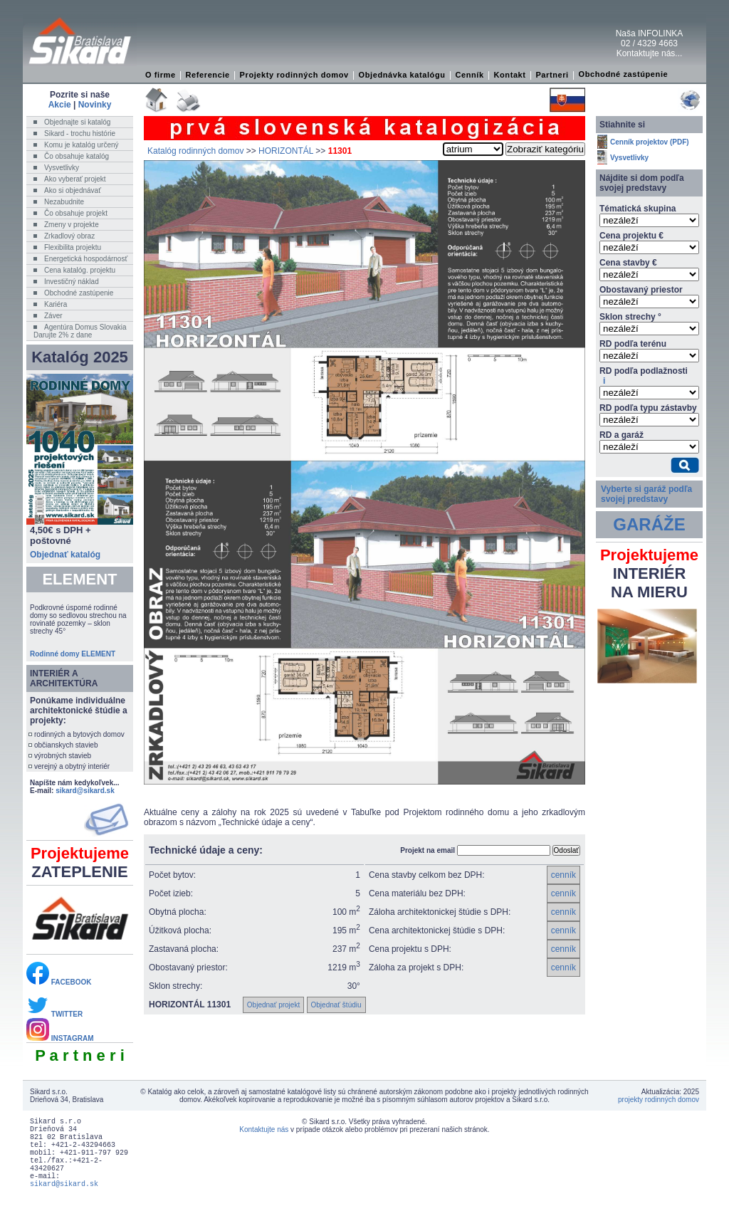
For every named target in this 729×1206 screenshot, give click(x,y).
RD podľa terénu (632, 344)
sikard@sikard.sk (85, 791)
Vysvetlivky (61, 168)
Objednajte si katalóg (77, 122)
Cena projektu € (631, 236)
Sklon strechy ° (630, 317)
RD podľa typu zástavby (648, 408)
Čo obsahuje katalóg (76, 156)
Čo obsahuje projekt (75, 213)
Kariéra (55, 304)
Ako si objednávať (72, 190)
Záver (53, 316)
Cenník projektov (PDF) (649, 142)
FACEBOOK (58, 982)
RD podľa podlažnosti (643, 376)
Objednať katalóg (65, 555)
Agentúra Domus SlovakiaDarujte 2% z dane (80, 331)
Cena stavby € (628, 263)
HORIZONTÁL (285, 151)
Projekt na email (427, 850)
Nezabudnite (64, 202)
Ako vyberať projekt (75, 179)
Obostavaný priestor (641, 290)
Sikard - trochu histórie (79, 133)
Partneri (551, 74)
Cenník (469, 74)
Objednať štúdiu (336, 1005)
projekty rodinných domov (658, 1099)
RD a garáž (621, 435)
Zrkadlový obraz (69, 236)
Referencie (208, 74)
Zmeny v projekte (71, 225)
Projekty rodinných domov (294, 74)
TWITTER (54, 1014)
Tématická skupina (637, 209)
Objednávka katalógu (402, 74)
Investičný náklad (71, 281)
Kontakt (509, 74)
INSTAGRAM (60, 1038)
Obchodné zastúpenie (623, 74)
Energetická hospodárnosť (85, 259)
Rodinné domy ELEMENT (72, 654)
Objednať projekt (273, 1005)
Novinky (95, 105)
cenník (563, 875)
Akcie (59, 105)
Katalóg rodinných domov (195, 151)
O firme (160, 74)
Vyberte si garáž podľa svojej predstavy (646, 494)
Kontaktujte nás (263, 1129)
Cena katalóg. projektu (79, 270)
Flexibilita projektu (72, 247)
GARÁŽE (649, 524)
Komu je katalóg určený (81, 145)
